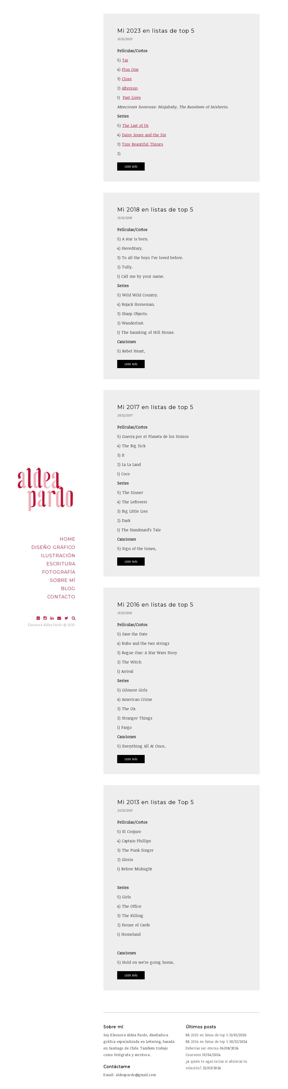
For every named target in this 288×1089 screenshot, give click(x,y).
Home (67, 539)
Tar (125, 60)
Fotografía (58, 572)
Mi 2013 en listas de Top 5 (155, 802)
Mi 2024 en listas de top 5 (207, 1041)
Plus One (130, 69)
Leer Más (131, 166)
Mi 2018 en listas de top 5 (155, 209)
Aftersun (130, 88)
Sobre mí (62, 580)
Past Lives (132, 97)
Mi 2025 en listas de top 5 (207, 1035)
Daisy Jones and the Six (144, 134)
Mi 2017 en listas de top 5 (155, 407)
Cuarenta (193, 1054)
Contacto (61, 596)
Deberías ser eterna (202, 1048)
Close (127, 78)
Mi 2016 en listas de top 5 (155, 604)
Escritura (60, 563)
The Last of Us (135, 125)
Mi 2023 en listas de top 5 (155, 30)
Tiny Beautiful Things (142, 144)
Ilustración (58, 555)
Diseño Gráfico (53, 547)
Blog (68, 588)
